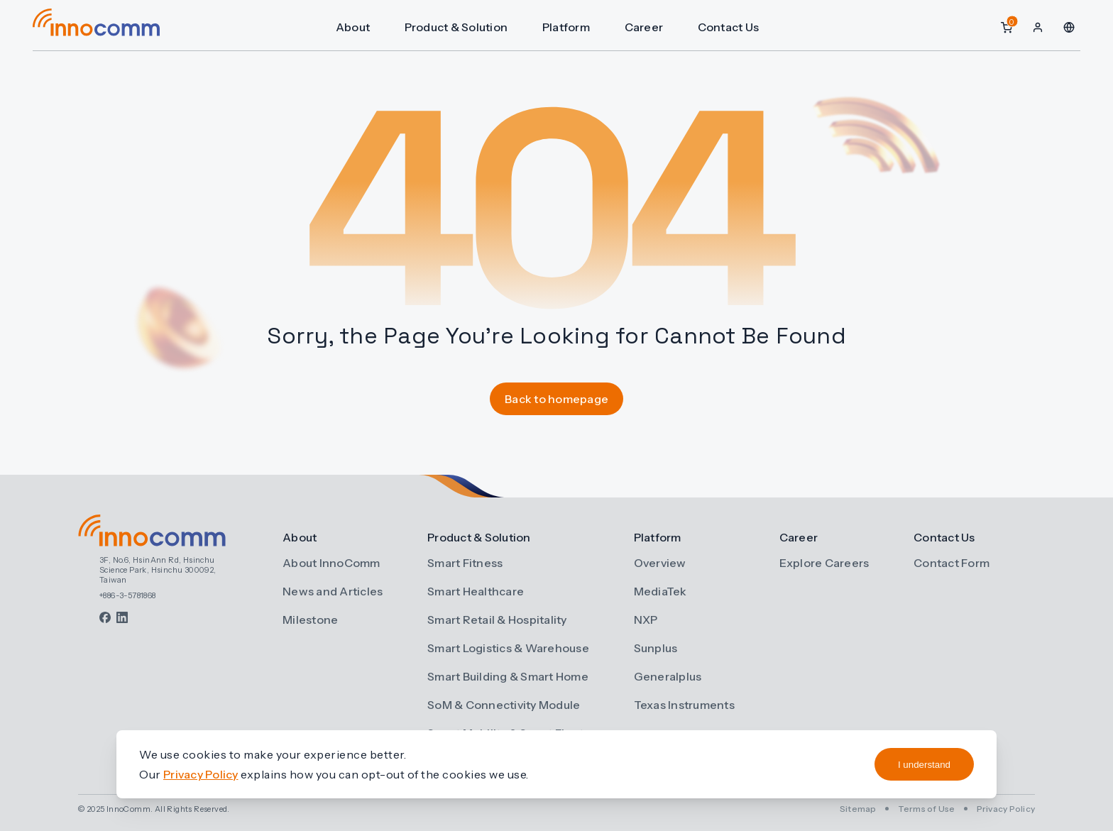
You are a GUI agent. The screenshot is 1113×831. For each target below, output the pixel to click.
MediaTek (660, 591)
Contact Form (951, 563)
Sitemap (858, 808)
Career (647, 27)
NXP (646, 619)
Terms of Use (926, 808)
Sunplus (656, 648)
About (357, 27)
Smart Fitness (465, 563)
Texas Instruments (684, 705)
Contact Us (731, 27)
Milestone (310, 619)
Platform (569, 27)
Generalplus (668, 676)
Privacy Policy (1006, 808)
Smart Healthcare (475, 591)
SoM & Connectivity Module (503, 705)
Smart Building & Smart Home (507, 676)
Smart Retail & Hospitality (497, 619)
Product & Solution (460, 27)
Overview (660, 563)
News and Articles (333, 591)
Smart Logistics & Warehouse (508, 648)
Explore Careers (824, 563)
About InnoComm (331, 563)
